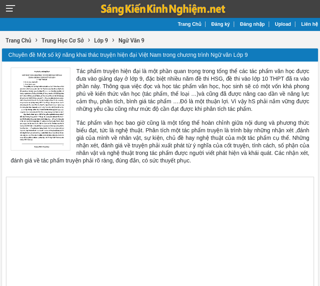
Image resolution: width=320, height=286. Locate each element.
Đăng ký (220, 24)
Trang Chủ (189, 24)
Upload (283, 24)
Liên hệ (309, 24)
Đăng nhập (252, 24)
